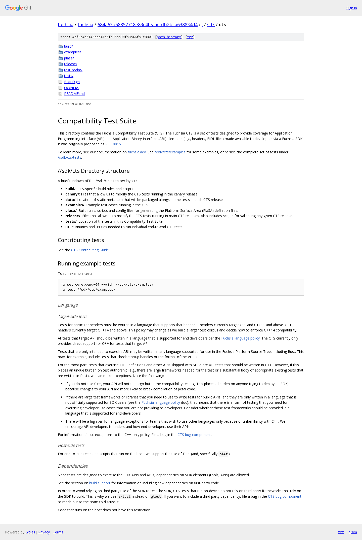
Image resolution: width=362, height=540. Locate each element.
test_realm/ (73, 70)
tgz (190, 37)
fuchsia (65, 24)
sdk (211, 24)
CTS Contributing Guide (90, 250)
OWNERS (71, 87)
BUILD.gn (72, 81)
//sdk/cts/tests (69, 157)
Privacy (44, 532)
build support (99, 483)
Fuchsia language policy (240, 338)
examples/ (72, 52)
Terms (58, 532)
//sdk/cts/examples (170, 152)
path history (169, 37)
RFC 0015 (113, 144)
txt (341, 532)
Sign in (351, 8)
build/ (68, 46)
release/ (70, 63)
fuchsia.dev (137, 152)
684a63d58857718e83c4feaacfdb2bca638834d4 (148, 24)
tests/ (68, 75)
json (353, 532)
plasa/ (69, 58)
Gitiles (30, 532)
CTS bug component (194, 434)
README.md (74, 93)
